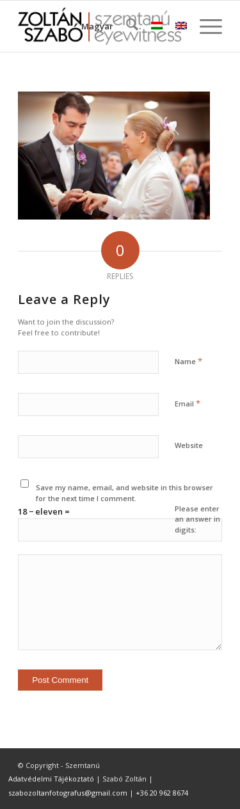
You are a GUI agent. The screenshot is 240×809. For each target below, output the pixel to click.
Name (188, 361)
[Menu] (204, 26)
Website (189, 445)
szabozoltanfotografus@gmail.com (67, 792)
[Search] (125, 26)
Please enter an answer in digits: (197, 519)
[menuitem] (125, 26)
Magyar (97, 26)
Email (187, 403)
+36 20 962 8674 (162, 792)
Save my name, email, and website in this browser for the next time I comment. (124, 493)
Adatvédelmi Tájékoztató (51, 778)
